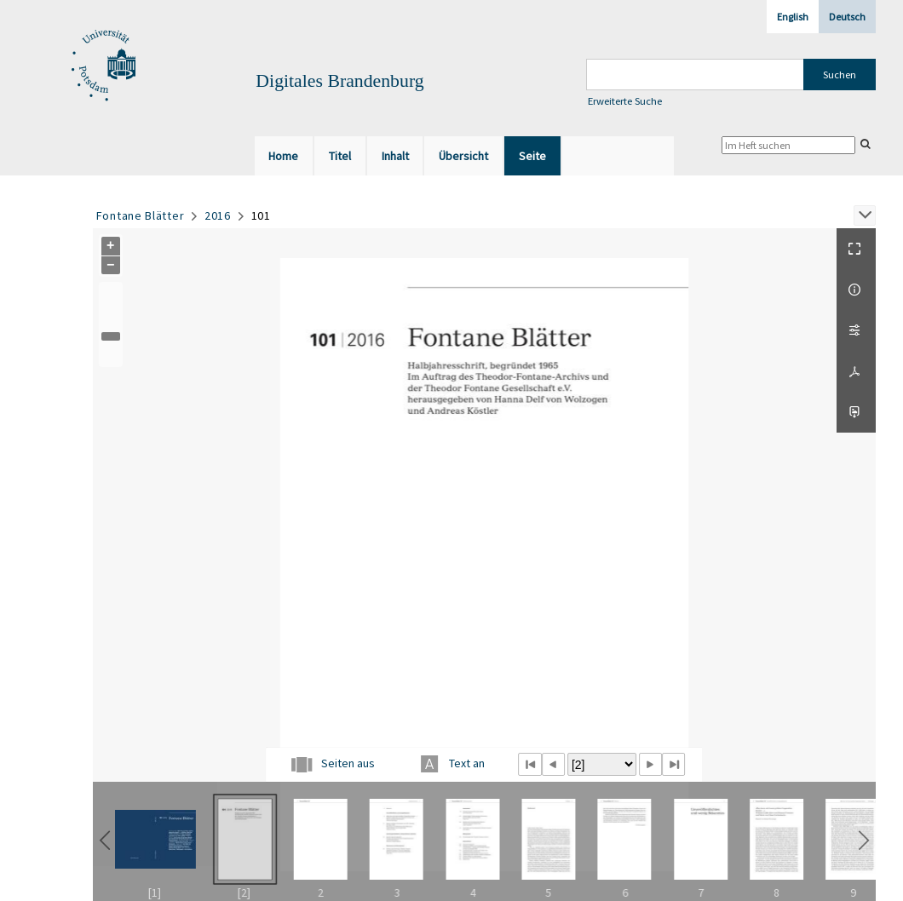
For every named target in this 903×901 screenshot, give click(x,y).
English (792, 16)
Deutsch (847, 16)
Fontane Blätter (140, 215)
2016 (217, 215)
